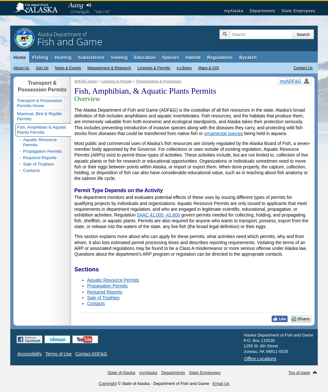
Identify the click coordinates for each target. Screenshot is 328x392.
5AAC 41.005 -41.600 (158, 214)
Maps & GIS (208, 68)
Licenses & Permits (153, 68)
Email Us (221, 383)
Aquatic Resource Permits (113, 280)
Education (145, 57)
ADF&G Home (85, 81)
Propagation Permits (107, 285)
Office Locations (260, 358)
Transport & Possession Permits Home (39, 103)
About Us (21, 68)
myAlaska (233, 11)
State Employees (299, 11)
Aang (76, 5)
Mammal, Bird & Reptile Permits (39, 116)
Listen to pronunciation (89, 5)
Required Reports (104, 291)
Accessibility (29, 353)
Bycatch (248, 57)
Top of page (299, 372)
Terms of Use (58, 353)
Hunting (63, 57)
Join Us (42, 68)
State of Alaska (38, 8)
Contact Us (303, 68)
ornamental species (223, 133)
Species (170, 57)
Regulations (220, 57)
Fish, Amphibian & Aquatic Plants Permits (42, 130)
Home (19, 57)
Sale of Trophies (103, 297)
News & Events (68, 68)
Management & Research (109, 68)
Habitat (193, 57)
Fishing (40, 57)
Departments (262, 11)
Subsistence (91, 57)
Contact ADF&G (91, 353)
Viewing (119, 57)
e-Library (184, 68)
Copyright (108, 383)
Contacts (96, 303)
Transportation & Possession (159, 81)
